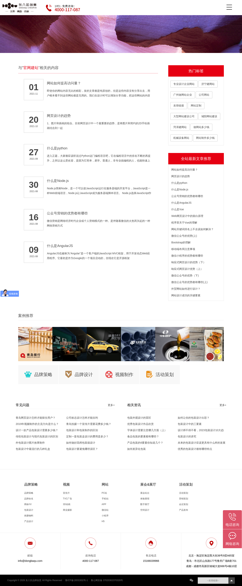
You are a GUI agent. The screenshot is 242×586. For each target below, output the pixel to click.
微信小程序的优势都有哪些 (187, 255)
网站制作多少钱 (205, 137)
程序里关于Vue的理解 (184, 222)
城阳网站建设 (209, 116)
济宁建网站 (208, 83)
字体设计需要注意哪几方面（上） (147, 430)
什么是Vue (177, 209)
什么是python (179, 182)
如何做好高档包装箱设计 (80, 442)
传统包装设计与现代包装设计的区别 (37, 436)
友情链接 (178, 105)
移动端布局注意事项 (183, 249)
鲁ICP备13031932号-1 (76, 580)
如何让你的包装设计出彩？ (193, 417)
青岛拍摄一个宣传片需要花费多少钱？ (88, 423)
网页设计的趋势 (180, 176)
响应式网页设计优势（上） (187, 268)
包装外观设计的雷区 (139, 417)
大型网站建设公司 (184, 116)
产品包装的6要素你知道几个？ (145, 442)
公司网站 (204, 94)
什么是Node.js (179, 189)
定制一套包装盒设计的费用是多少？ (87, 436)
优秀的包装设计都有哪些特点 (195, 448)
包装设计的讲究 (187, 436)
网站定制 (196, 105)
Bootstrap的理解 (181, 242)
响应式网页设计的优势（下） (188, 262)
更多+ (111, 405)
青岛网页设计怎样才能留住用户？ (35, 417)
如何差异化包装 (136, 448)
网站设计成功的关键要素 (185, 295)
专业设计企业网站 (184, 83)
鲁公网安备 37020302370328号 (107, 580)
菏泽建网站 (180, 127)
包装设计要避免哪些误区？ (82, 448)
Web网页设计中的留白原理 (187, 215)
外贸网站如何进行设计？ (185, 288)
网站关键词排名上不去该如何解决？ (192, 229)
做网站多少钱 (201, 127)
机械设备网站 (181, 137)
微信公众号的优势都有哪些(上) (189, 282)
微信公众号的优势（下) (185, 275)
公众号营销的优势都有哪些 (187, 196)
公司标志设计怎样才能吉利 (82, 417)
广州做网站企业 (182, 94)
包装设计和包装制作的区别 (82, 430)
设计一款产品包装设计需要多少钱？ (37, 430)
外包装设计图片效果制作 (30, 442)
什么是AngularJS (181, 202)
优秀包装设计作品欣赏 (140, 423)
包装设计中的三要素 (190, 423)
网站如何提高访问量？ (184, 169)
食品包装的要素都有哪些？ (143, 436)
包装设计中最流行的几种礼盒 (33, 448)
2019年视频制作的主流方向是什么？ (37, 423)
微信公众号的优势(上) (184, 235)
